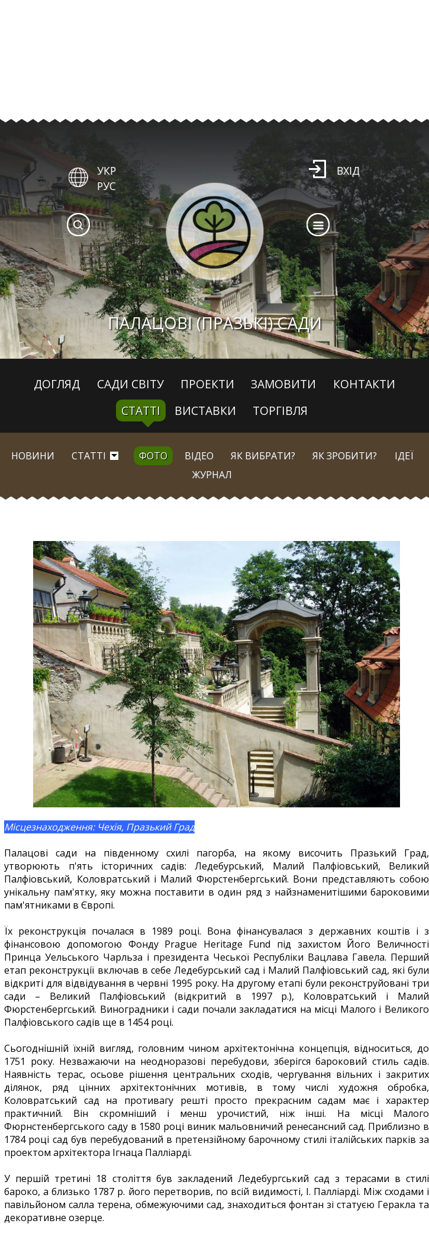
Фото (153, 455)
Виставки (205, 410)
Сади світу (130, 384)
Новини (32, 455)
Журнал (212, 474)
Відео (199, 455)
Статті (140, 410)
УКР (106, 170)
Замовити (283, 384)
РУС (106, 186)
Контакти (364, 384)
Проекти (207, 384)
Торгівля (280, 410)
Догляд (57, 384)
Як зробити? (344, 455)
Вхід (348, 170)
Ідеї (404, 455)
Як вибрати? (263, 455)
